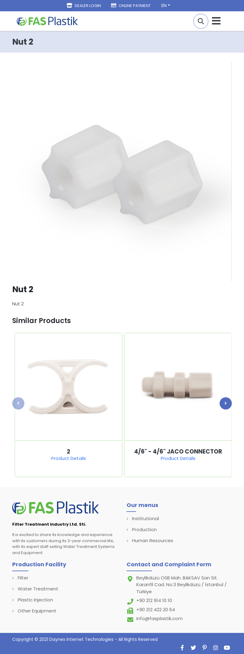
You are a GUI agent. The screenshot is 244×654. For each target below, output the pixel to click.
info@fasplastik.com (159, 618)
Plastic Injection (35, 600)
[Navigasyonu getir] (216, 21)
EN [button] (164, 5)
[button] (200, 21)
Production (144, 529)
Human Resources (152, 540)
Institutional (145, 518)
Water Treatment (38, 589)
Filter (23, 578)
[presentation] (18, 403)
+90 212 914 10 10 (154, 600)
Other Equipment (37, 611)
